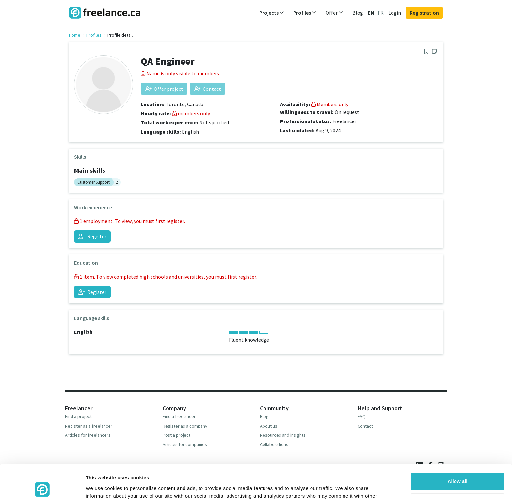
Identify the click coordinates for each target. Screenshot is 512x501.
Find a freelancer (179, 416)
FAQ (362, 416)
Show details (101, 488)
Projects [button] (271, 12)
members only (191, 113)
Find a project (78, 416)
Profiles (94, 35)
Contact (207, 89)
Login (394, 12)
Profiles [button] (304, 12)
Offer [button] (334, 12)
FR (381, 12)
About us (268, 426)
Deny (458, 469)
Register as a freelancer (88, 426)
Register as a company (185, 426)
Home (74, 35)
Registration (424, 12)
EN (371, 12)
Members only (329, 104)
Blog (357, 12)
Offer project (164, 89)
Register (92, 236)
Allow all (458, 448)
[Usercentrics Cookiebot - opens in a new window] (42, 488)
